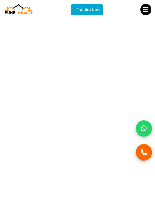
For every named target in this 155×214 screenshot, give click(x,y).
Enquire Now (87, 9)
